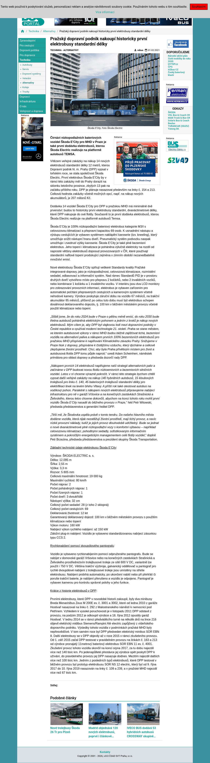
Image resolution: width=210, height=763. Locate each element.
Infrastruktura (27, 101)
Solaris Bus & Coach (178, 120)
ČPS (170, 66)
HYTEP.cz (173, 64)
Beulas (171, 123)
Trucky (25, 91)
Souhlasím (199, 6)
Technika (34, 31)
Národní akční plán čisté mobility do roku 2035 (179, 58)
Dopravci (25, 96)
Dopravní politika (29, 50)
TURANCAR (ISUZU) (178, 126)
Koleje (25, 87)
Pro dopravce (27, 55)
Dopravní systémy (31, 73)
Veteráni (26, 78)
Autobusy (27, 64)
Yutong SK (173, 128)
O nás (23, 106)
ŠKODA (171, 112)
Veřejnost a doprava (31, 111)
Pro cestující (27, 45)
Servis (25, 69)
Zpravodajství (27, 40)
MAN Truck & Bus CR (179, 117)
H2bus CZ (173, 69)
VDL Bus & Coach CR (179, 115)
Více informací (105, 12)
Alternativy (49, 31)
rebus (138, 50)
